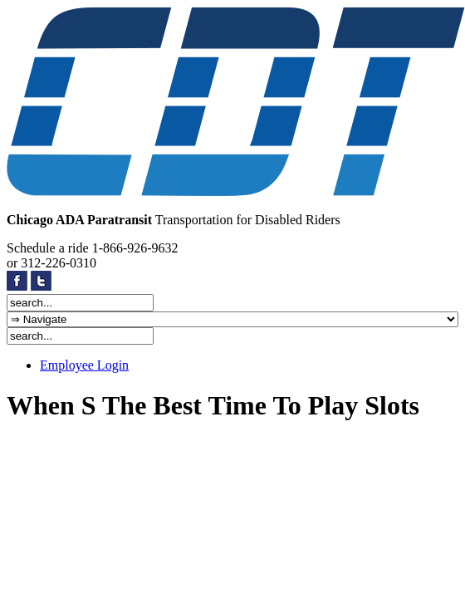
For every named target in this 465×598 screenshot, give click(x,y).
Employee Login (84, 365)
